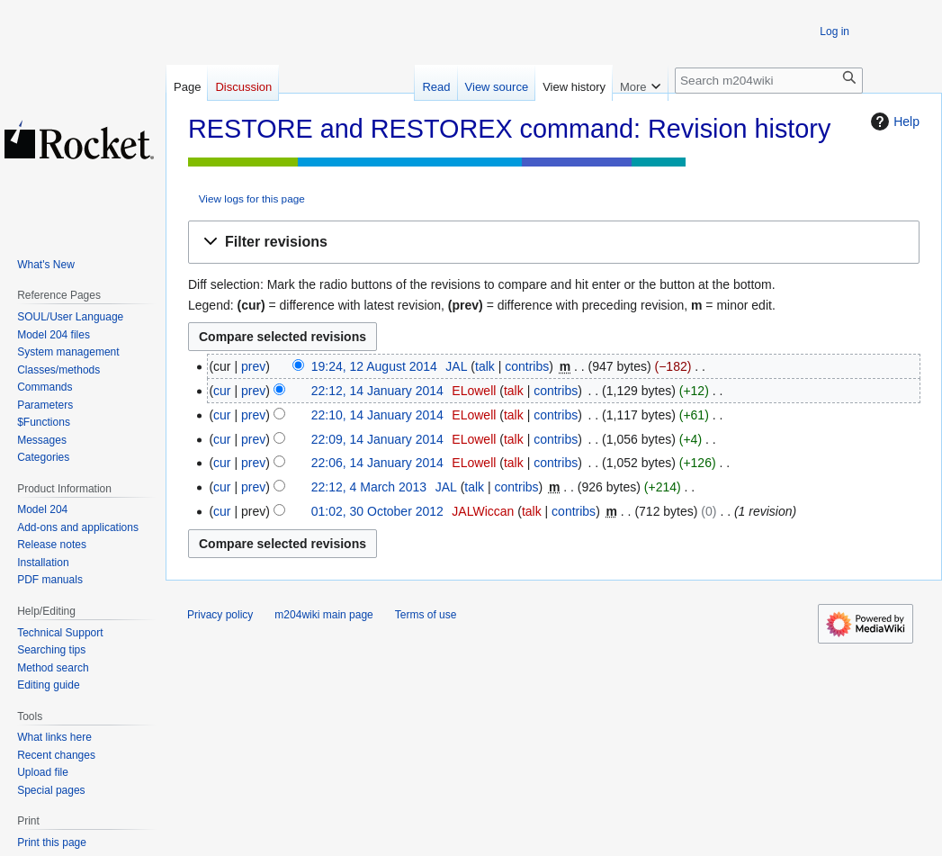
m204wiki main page (323, 614)
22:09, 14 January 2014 (377, 439)
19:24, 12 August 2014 (374, 366)
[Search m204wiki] (769, 81)
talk (485, 366)
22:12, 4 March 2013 (368, 487)
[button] (553, 242)
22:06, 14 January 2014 (377, 462)
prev (253, 366)
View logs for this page (252, 198)
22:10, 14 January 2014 (377, 415)
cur (221, 390)
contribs (527, 366)
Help (893, 122)
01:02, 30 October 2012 (377, 511)
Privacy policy (220, 614)
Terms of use (426, 614)
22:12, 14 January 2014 (377, 390)
